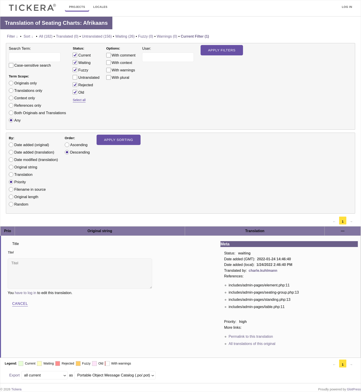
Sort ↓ (28, 36)
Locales (100, 7)
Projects (77, 7)
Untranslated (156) (97, 36)
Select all (79, 100)
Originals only (25, 83)
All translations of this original (252, 344)
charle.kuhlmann (263, 270)
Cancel (20, 304)
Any (17, 120)
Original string (25, 167)
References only (27, 105)
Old (78, 92)
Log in (347, 7)
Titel (80, 273)
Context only (24, 98)
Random (21, 204)
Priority (20, 182)
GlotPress (354, 389)
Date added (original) (31, 145)
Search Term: (20, 48)
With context (122, 63)
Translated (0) (67, 36)
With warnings (123, 70)
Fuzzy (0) (145, 36)
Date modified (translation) (36, 160)
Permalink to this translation (251, 336)
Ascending (79, 145)
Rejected (83, 84)
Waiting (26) (125, 36)
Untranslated (86, 77)
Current (82, 55)
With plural (120, 77)
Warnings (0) (167, 36)
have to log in (25, 293)
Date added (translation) (34, 152)
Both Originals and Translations (40, 113)
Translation (23, 174)
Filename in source (30, 189)
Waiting (81, 62)
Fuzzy (80, 70)
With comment (123, 55)
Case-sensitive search (32, 65)
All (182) (46, 36)
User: (146, 48)
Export (14, 375)
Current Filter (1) (195, 36)
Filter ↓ (12, 36)
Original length (26, 197)
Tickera (16, 389)
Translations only (28, 90)
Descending (80, 152)
